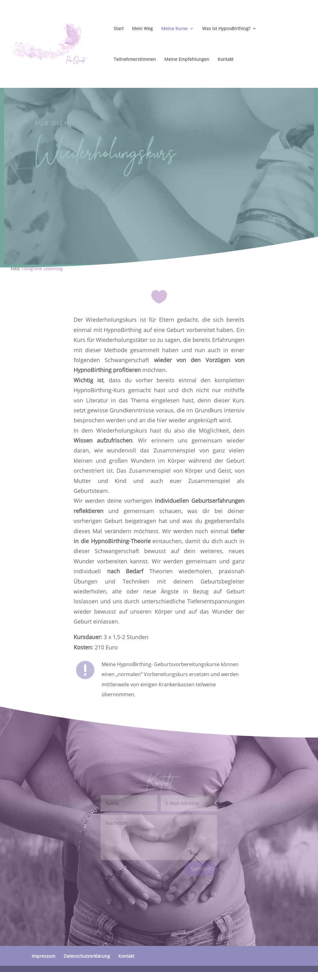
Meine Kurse (174, 28)
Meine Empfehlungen (186, 59)
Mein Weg (142, 28)
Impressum (43, 956)
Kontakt (226, 59)
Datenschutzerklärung (87, 956)
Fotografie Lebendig (42, 268)
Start (119, 28)
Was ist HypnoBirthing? (226, 28)
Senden (200, 868)
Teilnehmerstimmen (135, 59)
